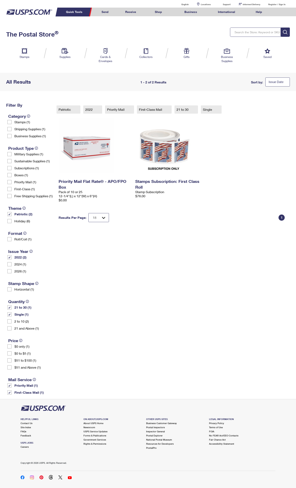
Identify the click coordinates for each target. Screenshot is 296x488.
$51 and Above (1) (27, 367)
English (181, 4)
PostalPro (151, 447)
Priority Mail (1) (25, 182)
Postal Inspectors (155, 427)
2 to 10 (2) (21, 321)
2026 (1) (20, 271)
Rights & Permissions (94, 443)
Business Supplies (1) (30, 136)
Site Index (26, 427)
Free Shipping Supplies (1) (33, 196)
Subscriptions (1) (26, 168)
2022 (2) (20, 257)
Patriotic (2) (23, 214)
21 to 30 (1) (22, 307)
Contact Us (26, 423)
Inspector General (155, 431)
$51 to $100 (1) (25, 360)
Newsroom (89, 427)
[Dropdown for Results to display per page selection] (98, 217)
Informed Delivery (251, 4)
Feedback (26, 435)
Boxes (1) (21, 175)
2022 (89, 109)
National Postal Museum (159, 439)
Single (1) (21, 314)
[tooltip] (28, 116)
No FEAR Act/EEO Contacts (223, 435)
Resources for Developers (160, 443)
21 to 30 (183, 109)
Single (208, 109)
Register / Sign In (277, 4)
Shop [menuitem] (158, 12)
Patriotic (65, 109)
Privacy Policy (216, 423)
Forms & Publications (94, 435)
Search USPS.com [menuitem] (278, 12)
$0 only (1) (21, 346)
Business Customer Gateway (161, 423)
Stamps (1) (22, 122)
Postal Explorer (154, 435)
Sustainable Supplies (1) (32, 161)
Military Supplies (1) (28, 154)
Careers (25, 446)
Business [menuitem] (190, 12)
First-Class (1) (24, 189)
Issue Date (276, 82)
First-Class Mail (151, 109)
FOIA (211, 431)
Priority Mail (116, 109)
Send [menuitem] (105, 12)
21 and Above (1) (26, 328)
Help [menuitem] (259, 12)
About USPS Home (93, 423)
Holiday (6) (22, 221)
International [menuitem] (226, 12)
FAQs (23, 431)
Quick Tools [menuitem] (74, 12)
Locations (206, 4)
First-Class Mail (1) (29, 392)
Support (227, 4)
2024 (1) (20, 264)
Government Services (94, 439)
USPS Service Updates (95, 431)
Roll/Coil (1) (22, 239)
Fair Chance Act (217, 439)
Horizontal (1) (24, 289)
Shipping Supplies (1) (29, 129)
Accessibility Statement (221, 443)
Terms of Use (216, 427)
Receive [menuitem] (130, 12)
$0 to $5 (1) (22, 353)
